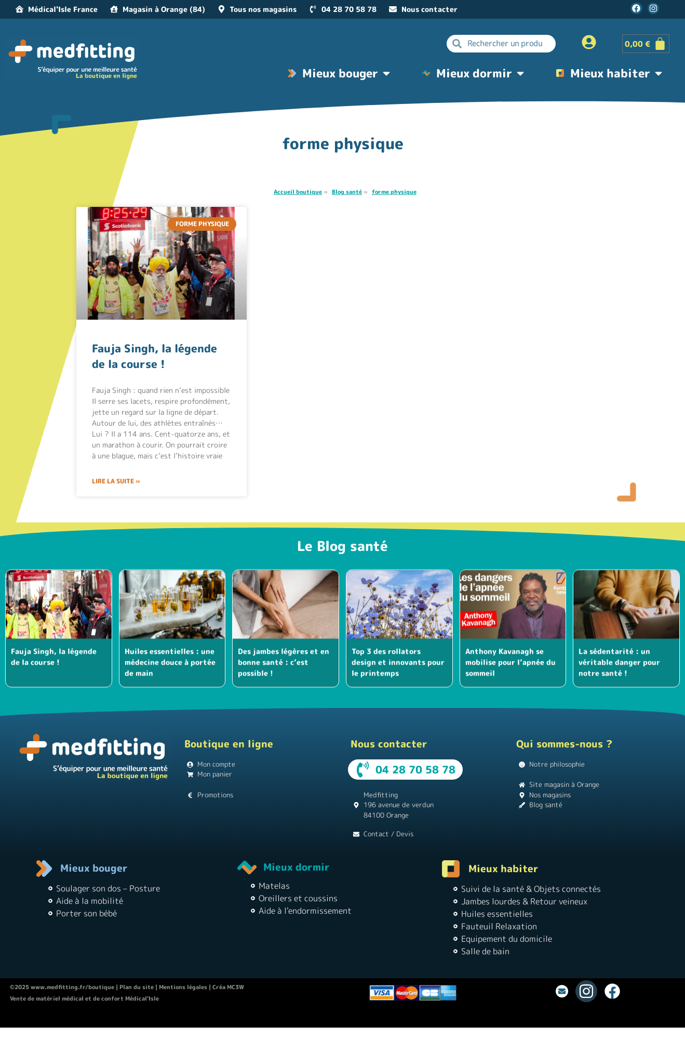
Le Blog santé (342, 545)
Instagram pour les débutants (393, 1018)
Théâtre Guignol (321, 1018)
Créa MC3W (228, 987)
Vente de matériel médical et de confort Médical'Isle (84, 998)
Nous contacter (389, 744)
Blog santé (347, 192)
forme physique (394, 192)
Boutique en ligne (228, 744)
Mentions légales (183, 987)
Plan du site (136, 987)
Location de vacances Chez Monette (242, 1018)
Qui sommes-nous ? (564, 744)
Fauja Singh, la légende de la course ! (154, 356)
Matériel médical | (467, 1018)
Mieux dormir (296, 867)
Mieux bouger (94, 868)
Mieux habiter (503, 868)
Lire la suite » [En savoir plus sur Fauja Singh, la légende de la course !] (116, 481)
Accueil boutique (298, 192)
